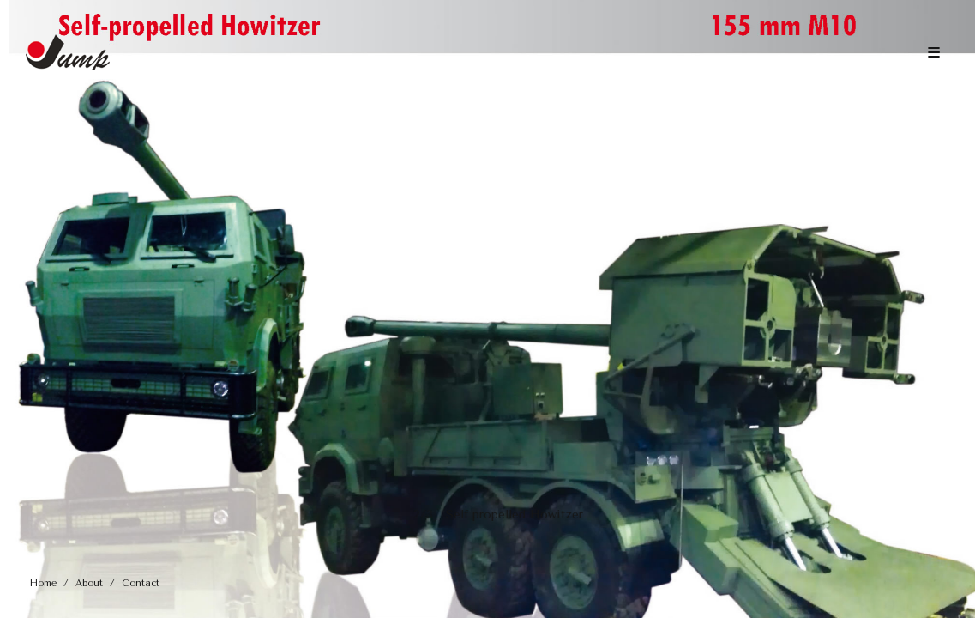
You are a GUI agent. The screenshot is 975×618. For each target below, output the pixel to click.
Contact (140, 583)
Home (43, 583)
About (89, 583)
